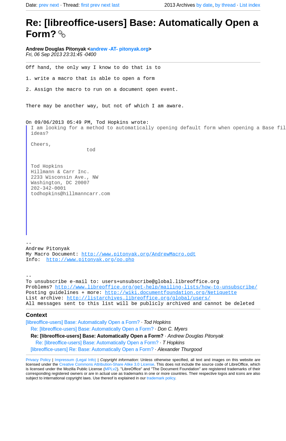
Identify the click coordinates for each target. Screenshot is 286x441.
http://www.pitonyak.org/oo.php (90, 303)
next (54, 5)
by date (204, 5)
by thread (225, 5)
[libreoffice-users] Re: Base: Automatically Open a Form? (92, 403)
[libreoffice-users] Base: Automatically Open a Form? (83, 375)
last (115, 5)
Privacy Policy (38, 413)
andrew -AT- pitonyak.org (119, 49)
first (85, 5)
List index (250, 5)
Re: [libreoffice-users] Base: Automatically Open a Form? (92, 382)
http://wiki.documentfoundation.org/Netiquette (171, 343)
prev (43, 5)
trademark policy (161, 431)
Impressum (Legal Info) (75, 413)
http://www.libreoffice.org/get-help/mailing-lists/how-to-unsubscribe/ (156, 336)
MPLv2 (111, 422)
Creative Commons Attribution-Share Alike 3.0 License (106, 418)
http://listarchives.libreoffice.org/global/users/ (138, 350)
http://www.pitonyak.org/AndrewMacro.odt (138, 296)
